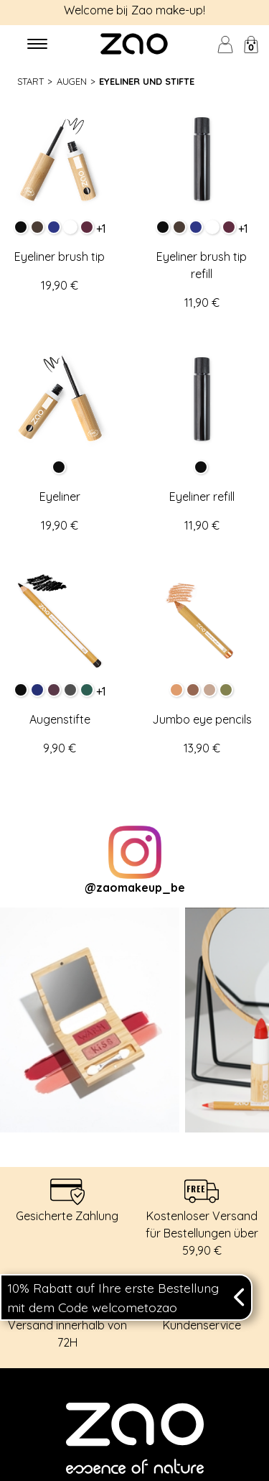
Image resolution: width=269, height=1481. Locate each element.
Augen (72, 81)
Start (30, 81)
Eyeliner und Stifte (146, 81)
